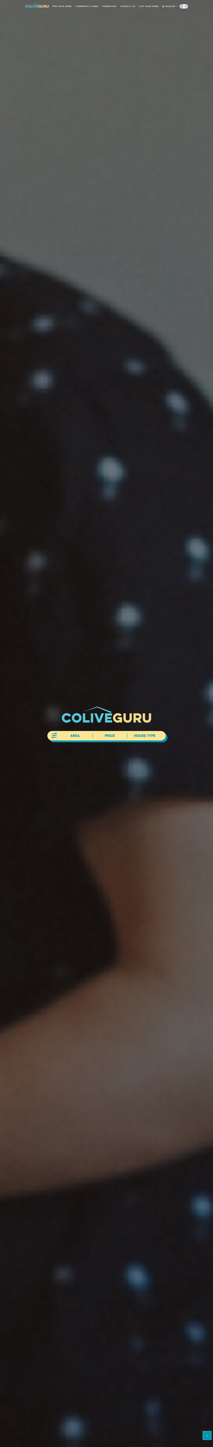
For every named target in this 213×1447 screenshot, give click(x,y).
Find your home (62, 6)
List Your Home (149, 6)
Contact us (127, 6)
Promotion (109, 6)
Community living (87, 6)
